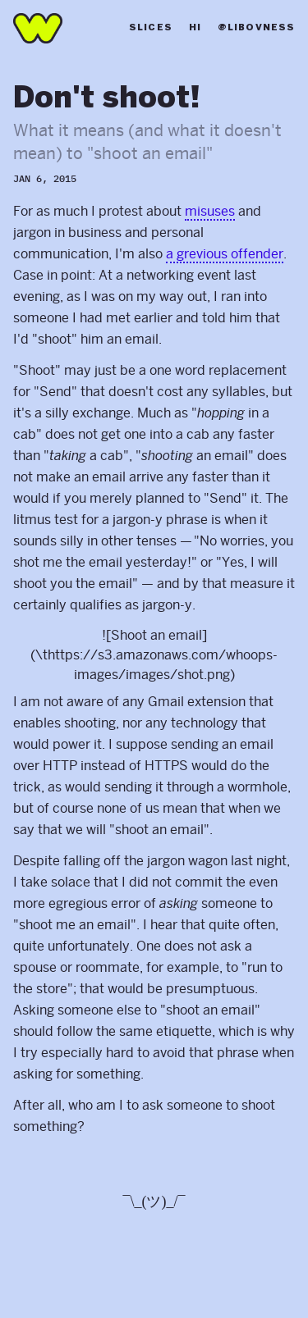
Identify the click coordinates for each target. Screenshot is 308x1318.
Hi (195, 28)
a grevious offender (224, 254)
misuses (210, 211)
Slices (150, 28)
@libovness (256, 28)
